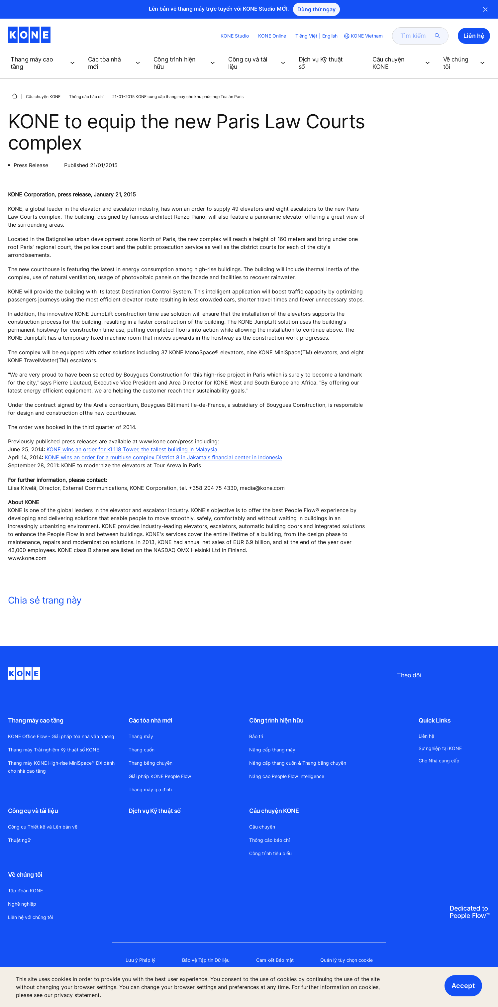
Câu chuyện (262, 827)
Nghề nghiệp (22, 904)
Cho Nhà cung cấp (439, 760)
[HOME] (14, 96)
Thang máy (141, 736)
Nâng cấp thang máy (272, 749)
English (330, 36)
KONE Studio (235, 36)
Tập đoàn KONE (25, 890)
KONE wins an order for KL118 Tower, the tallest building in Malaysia (132, 449)
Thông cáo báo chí (86, 96)
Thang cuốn (141, 749)
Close (485, 9)
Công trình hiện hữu (276, 720)
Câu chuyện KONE (43, 96)
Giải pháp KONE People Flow (160, 776)
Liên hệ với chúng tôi (30, 917)
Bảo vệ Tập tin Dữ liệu (206, 960)
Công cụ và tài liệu (33, 810)
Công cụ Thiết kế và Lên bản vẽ (42, 827)
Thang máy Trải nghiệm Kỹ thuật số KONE (53, 749)
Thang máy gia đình (150, 789)
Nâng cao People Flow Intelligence (286, 776)
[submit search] (438, 36)
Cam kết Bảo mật (275, 960)
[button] (44, 63)
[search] (416, 36)
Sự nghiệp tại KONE (440, 748)
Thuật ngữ (19, 840)
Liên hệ (426, 736)
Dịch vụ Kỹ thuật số (155, 810)
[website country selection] (363, 36)
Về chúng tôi (25, 874)
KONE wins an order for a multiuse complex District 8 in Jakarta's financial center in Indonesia (163, 457)
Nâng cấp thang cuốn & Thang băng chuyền (297, 763)
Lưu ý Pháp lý (140, 960)
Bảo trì (256, 736)
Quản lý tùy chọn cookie (346, 960)
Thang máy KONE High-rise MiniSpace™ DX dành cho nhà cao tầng (61, 767)
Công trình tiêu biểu (270, 853)
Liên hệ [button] (473, 35)
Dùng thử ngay (316, 9)
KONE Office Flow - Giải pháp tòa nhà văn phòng (61, 736)
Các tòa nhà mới (150, 720)
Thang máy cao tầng (35, 720)
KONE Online (272, 36)
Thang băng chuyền (150, 763)
